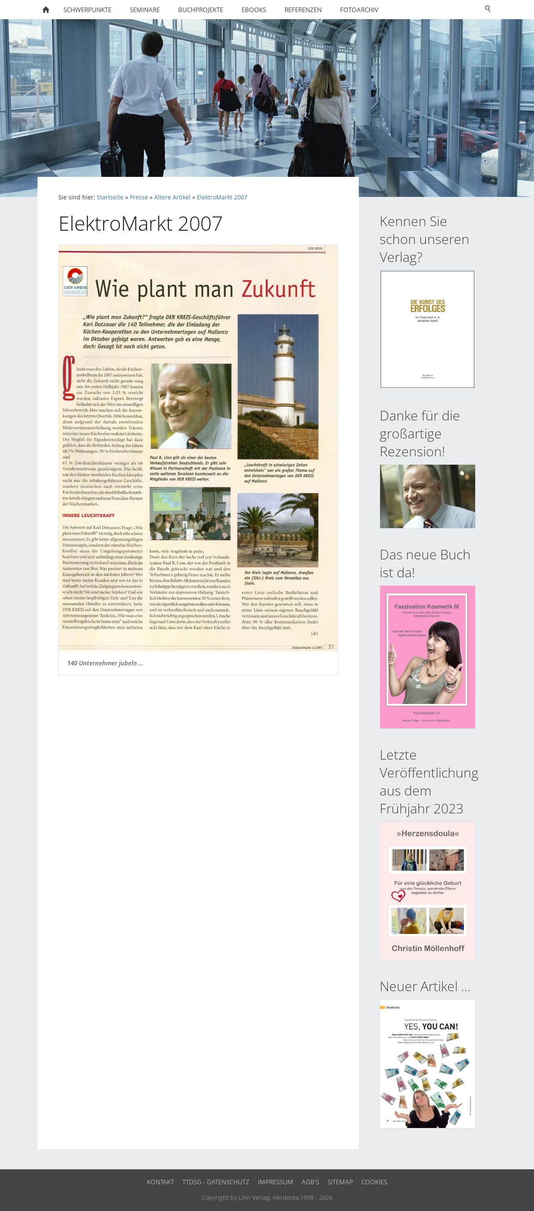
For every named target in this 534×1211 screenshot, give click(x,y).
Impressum (275, 1182)
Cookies (374, 1182)
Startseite (110, 197)
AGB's (310, 1182)
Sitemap (340, 1182)
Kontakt (160, 1182)
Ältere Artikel (172, 197)
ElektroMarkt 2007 (222, 197)
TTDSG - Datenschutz (215, 1182)
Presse (139, 197)
